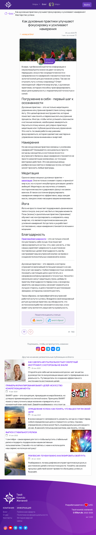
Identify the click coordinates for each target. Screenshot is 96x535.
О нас (5, 514)
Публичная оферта (26, 511)
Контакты (7, 517)
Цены (19, 520)
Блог (44, 4)
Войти (87, 4)
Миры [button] (35, 4)
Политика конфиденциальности (32, 514)
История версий (24, 517)
